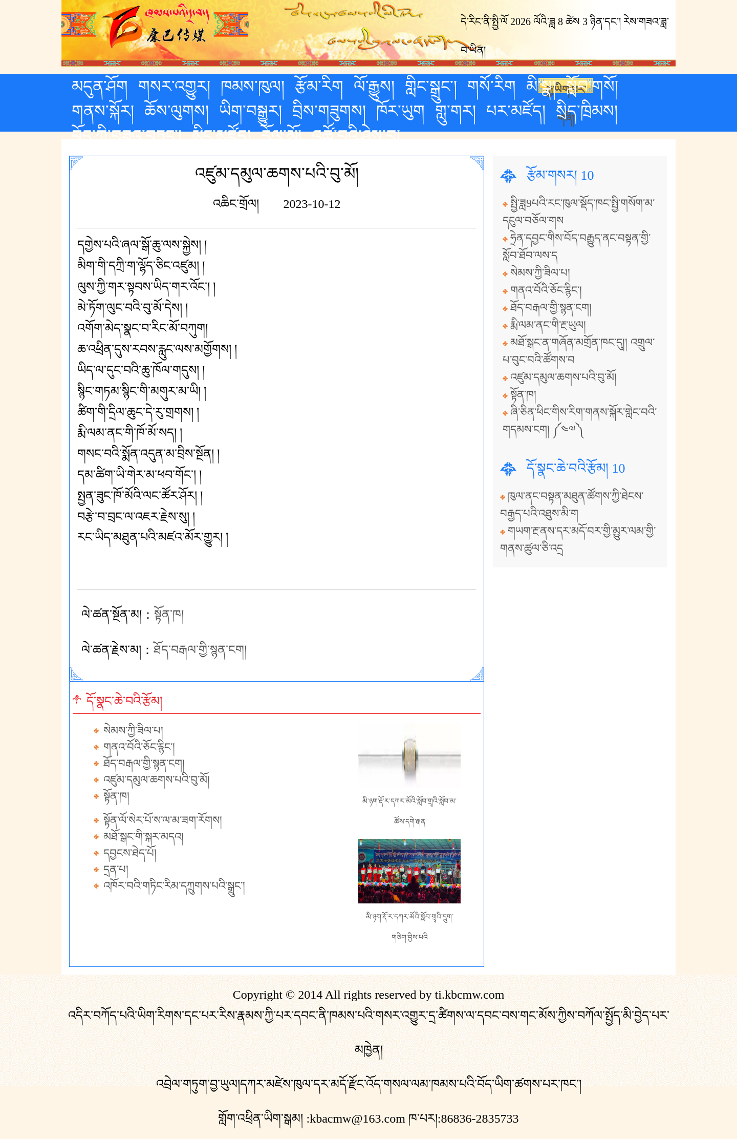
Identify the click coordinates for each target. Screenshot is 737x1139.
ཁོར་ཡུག (400, 111)
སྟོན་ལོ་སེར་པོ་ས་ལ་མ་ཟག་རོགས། (162, 820)
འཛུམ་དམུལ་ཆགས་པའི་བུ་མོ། (156, 780)
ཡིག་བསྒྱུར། (250, 111)
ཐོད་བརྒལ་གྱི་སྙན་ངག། (200, 650)
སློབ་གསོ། (592, 86)
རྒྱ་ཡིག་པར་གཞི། (566, 88)
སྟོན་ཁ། (169, 614)
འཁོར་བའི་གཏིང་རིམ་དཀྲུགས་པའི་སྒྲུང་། (174, 886)
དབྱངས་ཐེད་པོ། (130, 853)
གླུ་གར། (455, 111)
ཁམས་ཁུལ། (253, 86)
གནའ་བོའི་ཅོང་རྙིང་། (139, 747)
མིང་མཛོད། (221, 135)
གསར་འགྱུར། (174, 86)
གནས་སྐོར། (103, 111)
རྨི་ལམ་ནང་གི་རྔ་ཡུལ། (548, 325)
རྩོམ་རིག (319, 86)
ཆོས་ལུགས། (176, 111)
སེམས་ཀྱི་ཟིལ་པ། (133, 731)
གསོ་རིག (491, 86)
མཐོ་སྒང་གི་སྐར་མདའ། (143, 837)
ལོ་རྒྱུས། (374, 86)
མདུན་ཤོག (100, 86)
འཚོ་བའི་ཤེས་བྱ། (356, 135)
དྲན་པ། (115, 869)
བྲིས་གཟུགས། (329, 111)
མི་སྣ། (541, 86)
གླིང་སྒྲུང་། (431, 86)
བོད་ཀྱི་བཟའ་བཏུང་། (127, 135)
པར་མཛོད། (516, 111)
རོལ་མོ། (281, 135)
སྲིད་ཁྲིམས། (587, 111)
